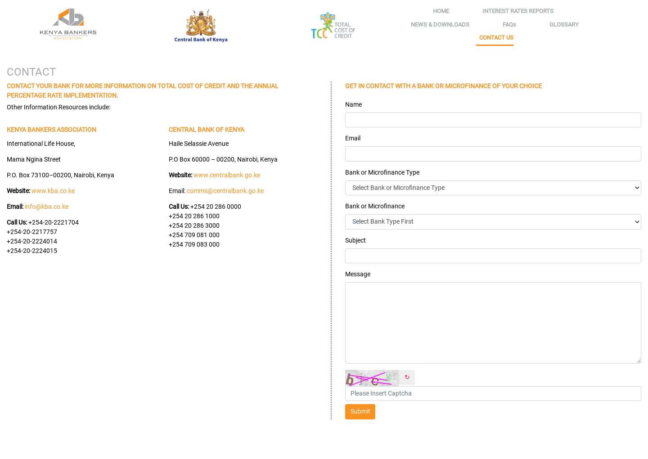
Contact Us (496, 37)
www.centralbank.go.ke (227, 175)
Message (357, 274)
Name (353, 104)
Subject (355, 240)
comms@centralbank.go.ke (225, 190)
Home (442, 10)
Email (352, 138)
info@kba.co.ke (46, 206)
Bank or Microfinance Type (382, 172)
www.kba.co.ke (53, 190)
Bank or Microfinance (375, 206)
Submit (360, 411)
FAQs (509, 24)
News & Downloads (440, 24)
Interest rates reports (518, 11)
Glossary (564, 24)
